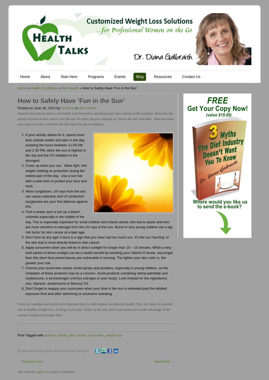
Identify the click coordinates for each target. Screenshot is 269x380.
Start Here (69, 77)
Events (120, 77)
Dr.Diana (68, 108)
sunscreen (96, 335)
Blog (139, 77)
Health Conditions (44, 88)
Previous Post (30, 361)
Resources (163, 77)
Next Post (164, 361)
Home (25, 77)
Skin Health (70, 88)
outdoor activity (55, 335)
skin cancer (77, 335)
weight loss (114, 335)
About (45, 77)
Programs (96, 77)
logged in (41, 372)
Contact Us (191, 77)
